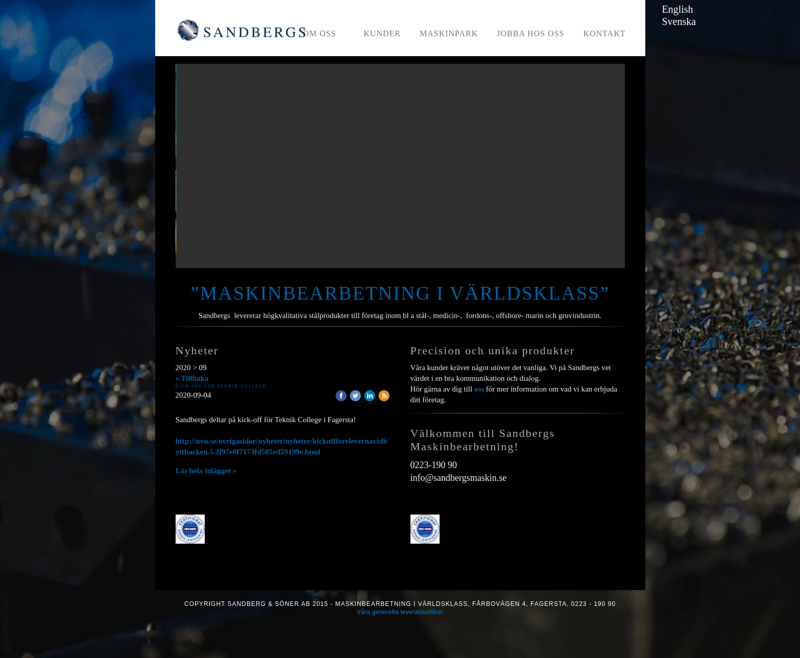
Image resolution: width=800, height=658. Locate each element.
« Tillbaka (192, 378)
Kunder (382, 33)
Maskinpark (449, 33)
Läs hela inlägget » (206, 471)
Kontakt (604, 33)
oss (479, 389)
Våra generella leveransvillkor (400, 612)
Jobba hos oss (530, 33)
